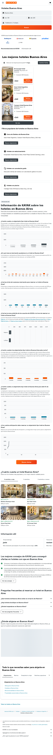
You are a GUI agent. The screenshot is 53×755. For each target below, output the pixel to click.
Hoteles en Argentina (41, 711)
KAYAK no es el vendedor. (27, 730)
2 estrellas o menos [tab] (43, 479)
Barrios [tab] (16, 675)
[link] (11, 143)
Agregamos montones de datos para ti (27, 733)
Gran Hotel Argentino (21, 87)
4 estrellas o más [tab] (9, 479)
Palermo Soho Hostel (16, 321)
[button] (3, 3)
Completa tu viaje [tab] (26, 675)
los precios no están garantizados (39, 724)
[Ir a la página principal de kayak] (11, 3)
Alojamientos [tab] (7, 675)
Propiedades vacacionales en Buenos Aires (16, 693)
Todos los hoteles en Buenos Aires (10, 704)
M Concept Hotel (19, 69)
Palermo (3, 319)
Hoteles (18, 711)
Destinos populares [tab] (40, 675)
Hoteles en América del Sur (28, 711)
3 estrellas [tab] (26, 479)
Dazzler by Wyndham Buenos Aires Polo (35, 319)
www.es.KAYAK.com (9, 711)
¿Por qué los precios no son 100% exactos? (27, 736)
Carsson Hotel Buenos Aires (23, 105)
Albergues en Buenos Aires (12, 685)
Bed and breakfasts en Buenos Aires (14, 690)
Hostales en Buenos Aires (11, 688)
